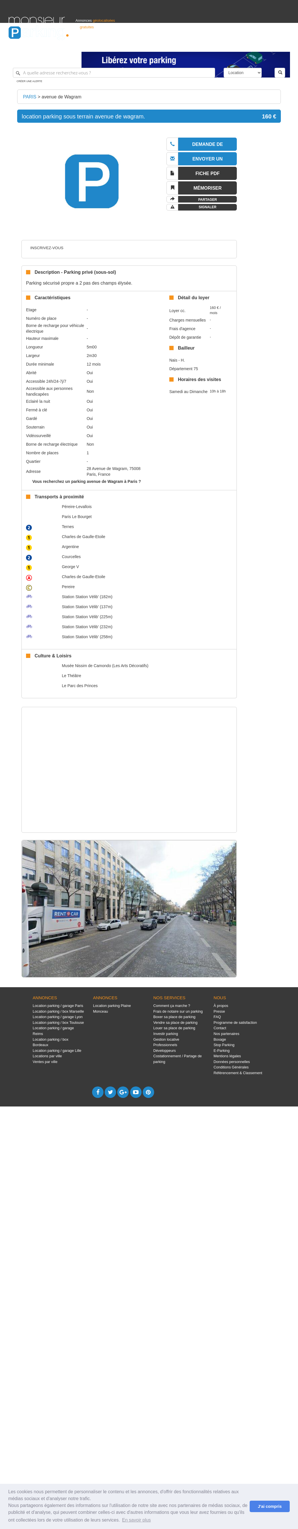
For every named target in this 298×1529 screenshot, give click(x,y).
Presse (219, 1011)
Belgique (268, 45)
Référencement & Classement (238, 1073)
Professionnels (195, 45)
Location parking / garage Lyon (58, 1017)
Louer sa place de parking (174, 1028)
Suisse (284, 45)
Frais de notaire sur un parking (178, 1011)
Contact (220, 1028)
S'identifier (218, 45)
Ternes (68, 526)
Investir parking (165, 1034)
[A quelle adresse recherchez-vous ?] (114, 72)
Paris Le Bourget (77, 516)
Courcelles (71, 556)
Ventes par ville (45, 1062)
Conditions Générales (231, 1067)
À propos (221, 1006)
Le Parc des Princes (80, 685)
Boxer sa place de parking (174, 1017)
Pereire (68, 586)
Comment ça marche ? (171, 1006)
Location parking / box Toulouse (58, 1022)
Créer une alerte (29, 81)
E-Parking (222, 1050)
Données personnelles (232, 1062)
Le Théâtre (71, 675)
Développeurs (164, 1050)
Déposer (237, 45)
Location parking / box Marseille (58, 1011)
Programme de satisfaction (235, 1022)
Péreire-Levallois (77, 506)
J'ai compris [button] (269, 1506)
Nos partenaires (226, 1034)
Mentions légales (227, 1056)
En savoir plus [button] (136, 1520)
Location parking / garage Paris (58, 1006)
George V (70, 566)
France (252, 45)
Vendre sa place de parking (175, 1022)
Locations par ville (47, 1056)
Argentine (70, 546)
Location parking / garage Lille (57, 1050)
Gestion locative (166, 1039)
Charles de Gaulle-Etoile (83, 536)
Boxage (220, 1039)
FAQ (217, 1017)
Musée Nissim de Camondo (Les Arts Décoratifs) (105, 665)
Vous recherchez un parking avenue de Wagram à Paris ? (86, 481)
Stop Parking (224, 1045)
